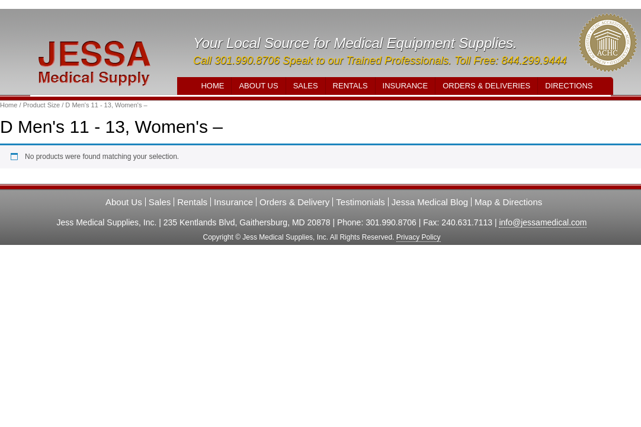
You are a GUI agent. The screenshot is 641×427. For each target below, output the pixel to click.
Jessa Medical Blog (430, 201)
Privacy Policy (418, 237)
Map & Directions (508, 201)
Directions (568, 85)
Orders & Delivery (294, 201)
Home (212, 85)
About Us (258, 85)
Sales (305, 85)
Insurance (405, 85)
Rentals (350, 85)
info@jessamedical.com (542, 222)
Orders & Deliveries (486, 85)
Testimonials (360, 201)
